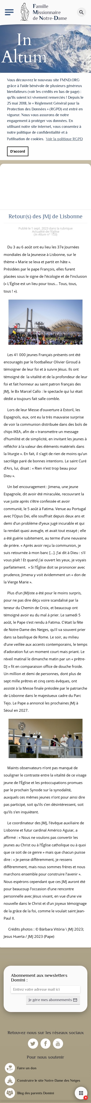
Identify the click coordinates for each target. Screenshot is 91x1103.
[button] (53, 999)
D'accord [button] (17, 151)
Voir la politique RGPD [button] (64, 139)
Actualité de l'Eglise (45, 230)
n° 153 (45, 233)
